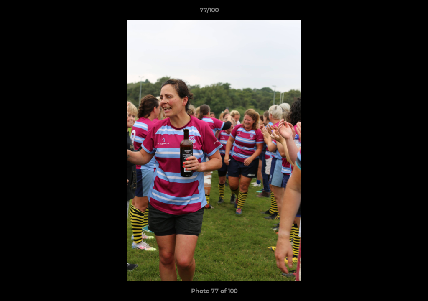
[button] (393, 12)
